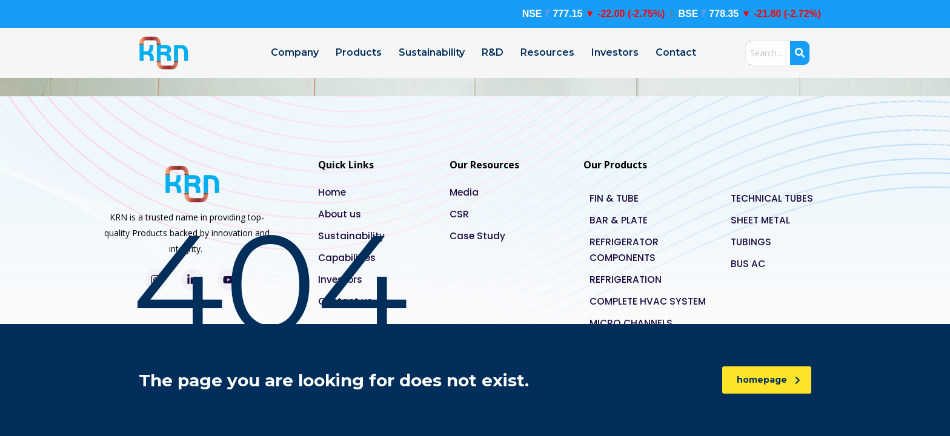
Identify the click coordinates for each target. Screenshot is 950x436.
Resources (547, 52)
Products (359, 52)
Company (295, 52)
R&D (492, 52)
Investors (615, 52)
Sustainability (432, 52)
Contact (676, 52)
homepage (768, 379)
